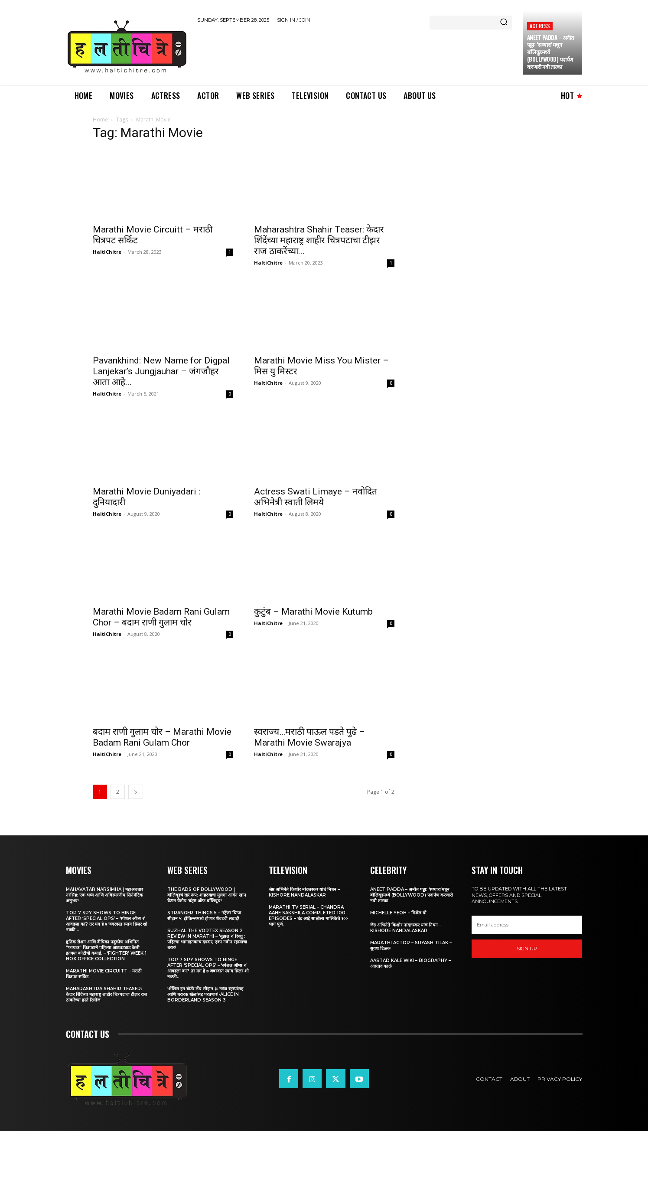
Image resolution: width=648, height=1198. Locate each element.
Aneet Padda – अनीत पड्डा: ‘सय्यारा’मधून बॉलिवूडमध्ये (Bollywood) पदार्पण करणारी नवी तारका (411, 895)
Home (100, 119)
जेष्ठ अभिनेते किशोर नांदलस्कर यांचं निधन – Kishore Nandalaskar (304, 892)
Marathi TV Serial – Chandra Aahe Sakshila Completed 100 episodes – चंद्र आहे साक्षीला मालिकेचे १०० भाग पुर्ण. (308, 915)
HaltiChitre (107, 252)
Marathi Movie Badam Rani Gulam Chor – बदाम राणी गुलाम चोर (161, 617)
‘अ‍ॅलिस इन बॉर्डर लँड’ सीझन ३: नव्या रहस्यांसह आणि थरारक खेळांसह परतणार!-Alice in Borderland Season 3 (205, 994)
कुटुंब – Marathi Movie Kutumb (313, 611)
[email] (527, 925)
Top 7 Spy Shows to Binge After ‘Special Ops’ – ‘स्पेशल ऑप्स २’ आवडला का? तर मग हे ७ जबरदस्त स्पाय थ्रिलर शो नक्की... (106, 921)
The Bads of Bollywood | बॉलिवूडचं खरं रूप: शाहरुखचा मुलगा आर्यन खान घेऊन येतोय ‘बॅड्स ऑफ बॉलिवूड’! (206, 895)
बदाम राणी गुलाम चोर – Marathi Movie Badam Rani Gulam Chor (162, 737)
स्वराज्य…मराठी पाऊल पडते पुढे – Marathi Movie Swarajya (309, 737)
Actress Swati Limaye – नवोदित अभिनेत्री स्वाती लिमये (315, 496)
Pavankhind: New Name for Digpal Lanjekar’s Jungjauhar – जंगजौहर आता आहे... (161, 371)
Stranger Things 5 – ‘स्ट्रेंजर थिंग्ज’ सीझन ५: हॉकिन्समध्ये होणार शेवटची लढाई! (204, 915)
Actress (540, 25)
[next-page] (135, 792)
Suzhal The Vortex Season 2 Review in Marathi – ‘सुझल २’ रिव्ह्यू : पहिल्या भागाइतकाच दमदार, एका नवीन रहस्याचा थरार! (207, 939)
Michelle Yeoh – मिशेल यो (398, 913)
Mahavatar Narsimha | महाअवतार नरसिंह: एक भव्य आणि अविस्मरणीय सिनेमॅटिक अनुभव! (104, 895)
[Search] (503, 22)
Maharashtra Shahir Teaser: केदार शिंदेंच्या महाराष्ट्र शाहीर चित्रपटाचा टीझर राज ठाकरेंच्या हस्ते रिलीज (106, 994)
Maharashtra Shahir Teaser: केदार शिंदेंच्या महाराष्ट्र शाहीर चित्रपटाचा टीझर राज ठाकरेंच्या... (319, 240)
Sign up (527, 949)
